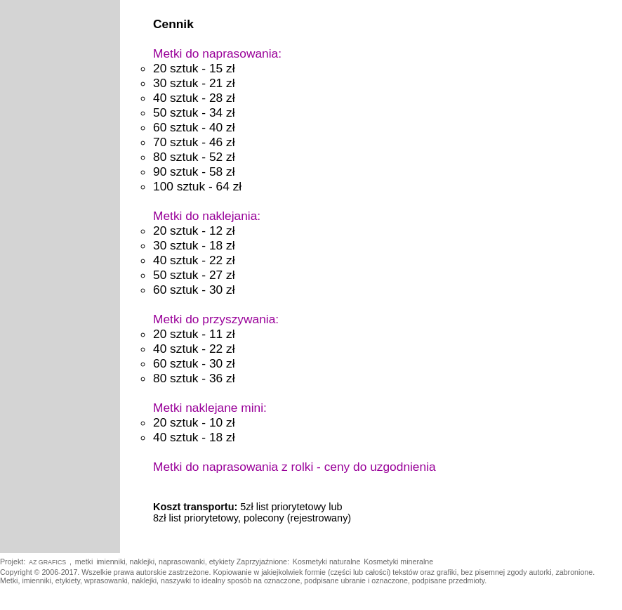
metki (84, 561)
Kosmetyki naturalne (327, 561)
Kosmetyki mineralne (398, 561)
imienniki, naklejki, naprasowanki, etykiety (166, 561)
